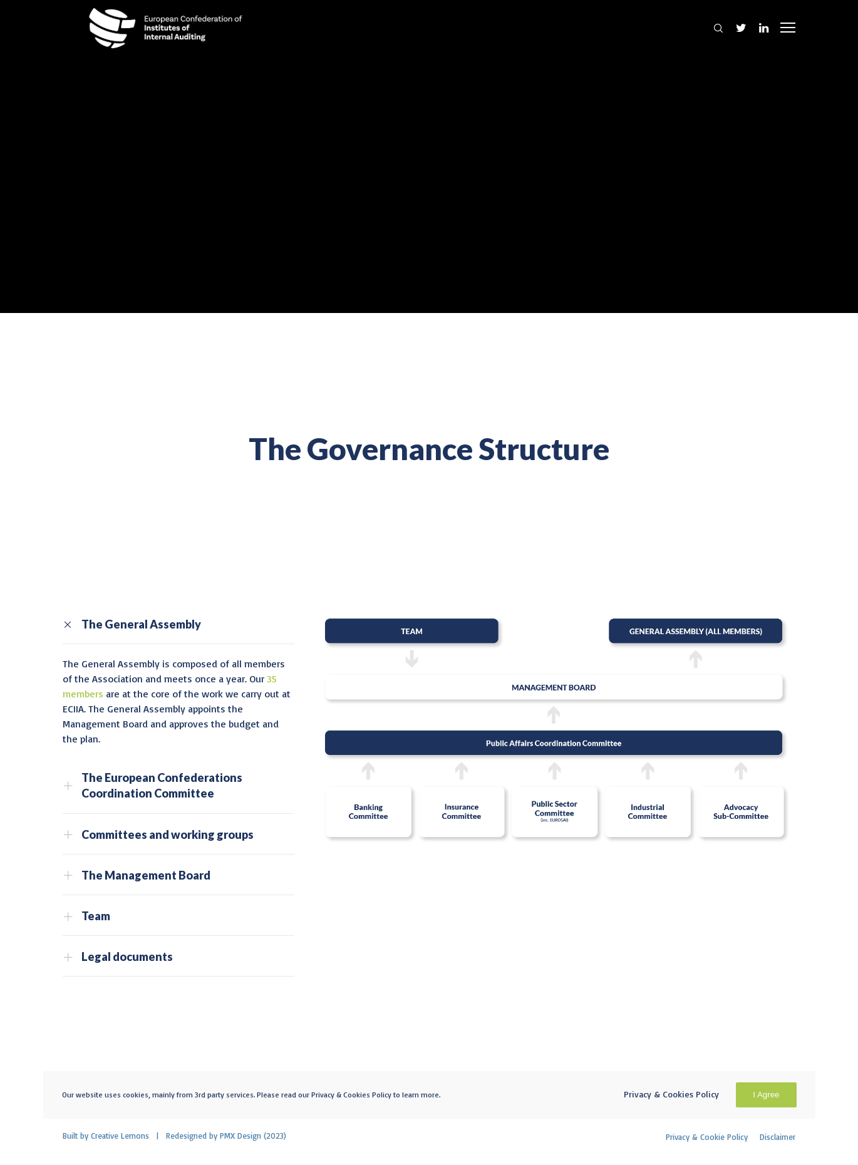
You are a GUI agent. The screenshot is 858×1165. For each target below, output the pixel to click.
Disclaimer (777, 1137)
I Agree (766, 1094)
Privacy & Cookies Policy (671, 1094)
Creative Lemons (120, 1136)
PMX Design (240, 1136)
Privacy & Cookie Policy (707, 1137)
